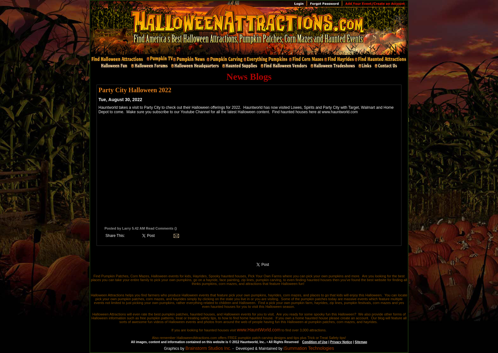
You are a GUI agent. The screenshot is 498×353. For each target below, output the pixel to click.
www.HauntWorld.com (258, 329)
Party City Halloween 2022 (134, 90)
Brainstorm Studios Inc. (208, 348)
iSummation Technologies (308, 348)
